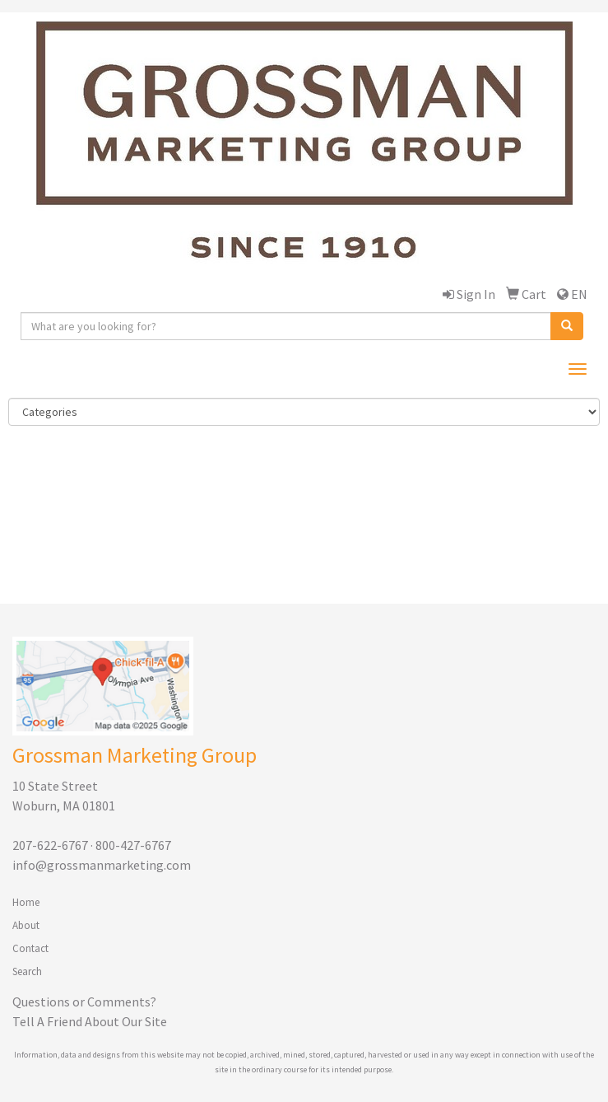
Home (25, 902)
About (25, 925)
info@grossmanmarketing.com (101, 865)
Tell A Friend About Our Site (89, 1021)
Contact (30, 948)
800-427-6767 (133, 845)
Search (27, 971)
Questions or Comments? (84, 1001)
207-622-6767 (50, 845)
